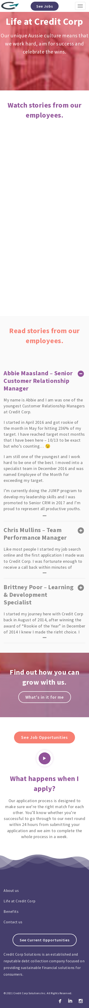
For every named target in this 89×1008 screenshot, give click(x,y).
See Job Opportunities (44, 737)
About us (11, 890)
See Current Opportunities (45, 940)
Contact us (13, 921)
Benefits (11, 911)
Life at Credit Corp (20, 901)
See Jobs (44, 6)
